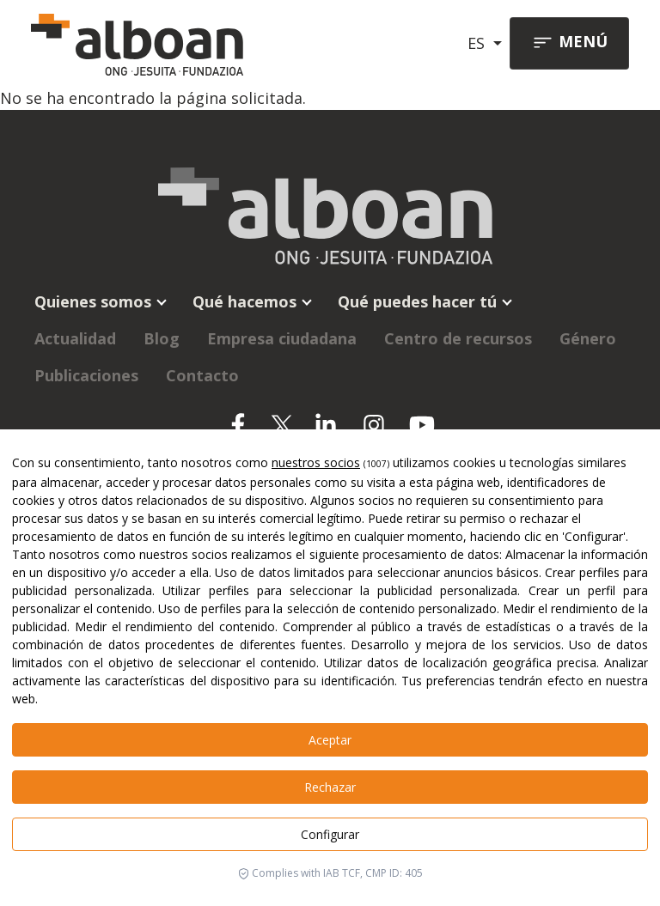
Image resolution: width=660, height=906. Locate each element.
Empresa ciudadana (282, 338)
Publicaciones (86, 375)
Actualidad (75, 338)
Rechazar (330, 787)
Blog (162, 338)
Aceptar (330, 740)
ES (478, 43)
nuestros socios (316, 462)
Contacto (202, 375)
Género (587, 338)
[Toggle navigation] (569, 43)
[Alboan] (143, 43)
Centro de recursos (458, 338)
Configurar (330, 834)
